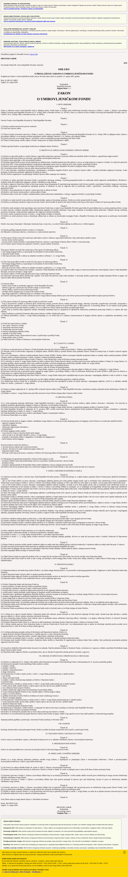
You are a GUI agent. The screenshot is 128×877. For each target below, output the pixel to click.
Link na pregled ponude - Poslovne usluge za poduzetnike (23, 9)
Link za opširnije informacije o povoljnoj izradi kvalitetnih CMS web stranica (29, 21)
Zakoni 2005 (34, 54)
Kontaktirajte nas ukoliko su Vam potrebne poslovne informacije (25, 34)
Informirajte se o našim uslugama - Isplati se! (19, 46)
